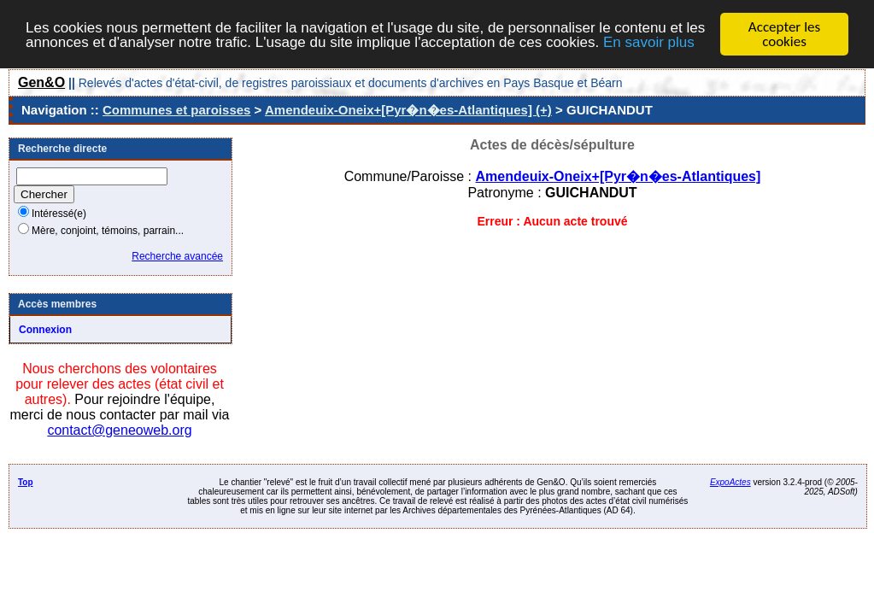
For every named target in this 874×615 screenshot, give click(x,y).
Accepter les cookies (784, 34)
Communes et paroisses (176, 109)
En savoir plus (649, 41)
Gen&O (41, 82)
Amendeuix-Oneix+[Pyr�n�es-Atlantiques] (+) (408, 109)
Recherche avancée (177, 256)
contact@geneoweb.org (119, 430)
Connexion (45, 330)
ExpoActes (730, 482)
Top (25, 482)
